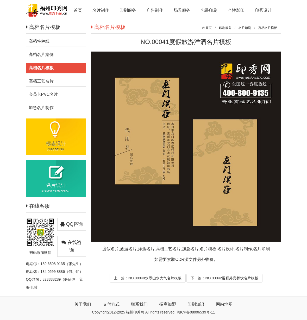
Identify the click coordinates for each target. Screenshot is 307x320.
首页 (78, 10)
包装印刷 (209, 10)
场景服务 (182, 10)
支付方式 (111, 304)
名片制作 (100, 10)
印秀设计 (263, 10)
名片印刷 (245, 28)
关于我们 (82, 304)
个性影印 (236, 10)
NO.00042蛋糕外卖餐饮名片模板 (231, 278)
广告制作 (155, 10)
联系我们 (139, 304)
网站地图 (224, 304)
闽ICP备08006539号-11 (196, 312)
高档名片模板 (267, 28)
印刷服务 (128, 10)
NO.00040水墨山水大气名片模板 (154, 278)
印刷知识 (195, 304)
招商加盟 (167, 304)
